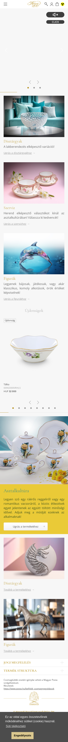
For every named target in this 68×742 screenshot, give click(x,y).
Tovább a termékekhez (17, 589)
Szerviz (9, 207)
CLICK (55, 22)
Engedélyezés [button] (22, 735)
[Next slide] (61, 50)
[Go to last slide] (6, 50)
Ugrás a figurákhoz (15, 299)
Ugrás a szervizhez (15, 224)
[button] (7, 735)
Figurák (10, 278)
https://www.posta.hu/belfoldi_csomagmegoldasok (29, 688)
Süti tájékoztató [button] (16, 726)
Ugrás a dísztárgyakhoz (18, 153)
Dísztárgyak (13, 141)
